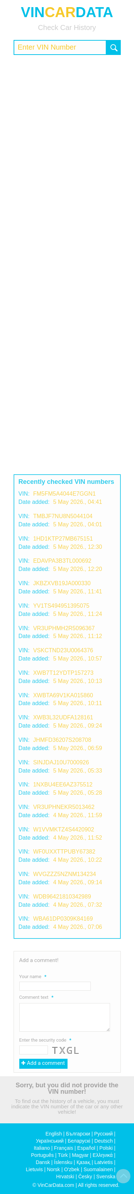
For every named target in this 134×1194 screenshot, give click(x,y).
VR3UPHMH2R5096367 (64, 628)
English (53, 1134)
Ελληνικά (103, 1155)
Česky (85, 1176)
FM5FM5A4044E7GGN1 (64, 494)
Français (63, 1148)
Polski (106, 1148)
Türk (63, 1155)
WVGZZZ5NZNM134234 (64, 874)
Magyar (80, 1155)
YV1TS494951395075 (61, 606)
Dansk (43, 1162)
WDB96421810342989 (62, 897)
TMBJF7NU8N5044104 (63, 516)
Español (86, 1148)
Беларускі (79, 1141)
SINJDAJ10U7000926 (61, 762)
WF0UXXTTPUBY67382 (64, 852)
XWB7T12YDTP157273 (63, 673)
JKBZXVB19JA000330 (62, 583)
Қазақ (83, 1162)
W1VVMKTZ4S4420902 (63, 829)
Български (78, 1134)
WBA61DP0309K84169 (63, 919)
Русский (103, 1134)
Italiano (42, 1148)
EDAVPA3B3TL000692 (62, 561)
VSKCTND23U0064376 (63, 650)
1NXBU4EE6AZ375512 (63, 784)
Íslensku (63, 1162)
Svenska (105, 1176)
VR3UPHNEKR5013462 (64, 807)
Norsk (53, 1169)
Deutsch (103, 1141)
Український (50, 1141)
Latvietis (103, 1162)
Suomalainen (98, 1169)
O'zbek (71, 1169)
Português (42, 1155)
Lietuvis (34, 1169)
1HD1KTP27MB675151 (63, 539)
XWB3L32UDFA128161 (63, 717)
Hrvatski (65, 1176)
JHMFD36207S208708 (62, 740)
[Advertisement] (67, 129)
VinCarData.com (56, 1185)
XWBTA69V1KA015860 (63, 695)
